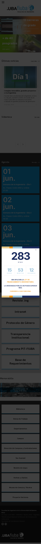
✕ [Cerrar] (36, 250)
